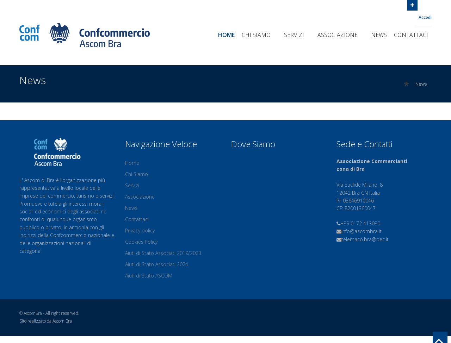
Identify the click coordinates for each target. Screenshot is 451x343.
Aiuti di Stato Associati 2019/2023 (163, 253)
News (379, 35)
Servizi (297, 35)
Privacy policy (140, 230)
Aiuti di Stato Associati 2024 (156, 264)
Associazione (340, 35)
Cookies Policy (141, 241)
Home (226, 35)
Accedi (425, 17)
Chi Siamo (259, 35)
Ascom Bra (62, 321)
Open (412, 4)
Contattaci (411, 35)
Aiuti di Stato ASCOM (148, 275)
